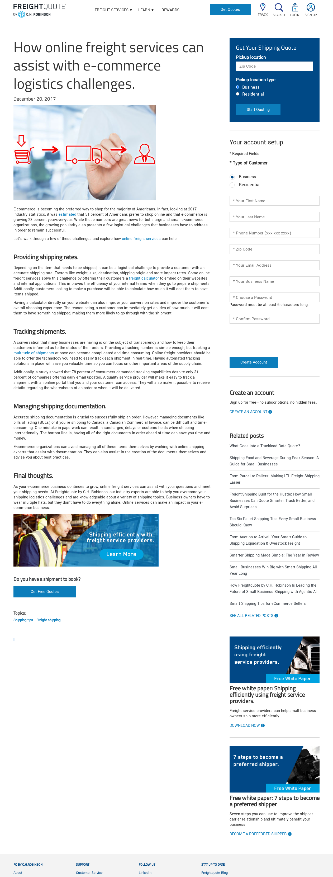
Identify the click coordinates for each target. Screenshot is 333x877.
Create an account (248, 412)
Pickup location (251, 57)
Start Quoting (258, 109)
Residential (253, 94)
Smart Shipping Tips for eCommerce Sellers (268, 603)
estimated (67, 214)
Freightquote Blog (214, 872)
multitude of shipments (33, 353)
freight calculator (144, 278)
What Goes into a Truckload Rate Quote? (265, 446)
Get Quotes (230, 9)
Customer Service (89, 872)
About (17, 872)
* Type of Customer (249, 163)
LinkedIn (145, 872)
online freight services (141, 239)
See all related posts (251, 616)
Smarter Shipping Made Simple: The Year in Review (274, 555)
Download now (245, 726)
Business (250, 87)
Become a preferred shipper (258, 834)
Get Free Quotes (45, 592)
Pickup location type (255, 80)
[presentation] (260, 338)
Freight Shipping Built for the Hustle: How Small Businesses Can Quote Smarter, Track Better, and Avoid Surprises (272, 501)
